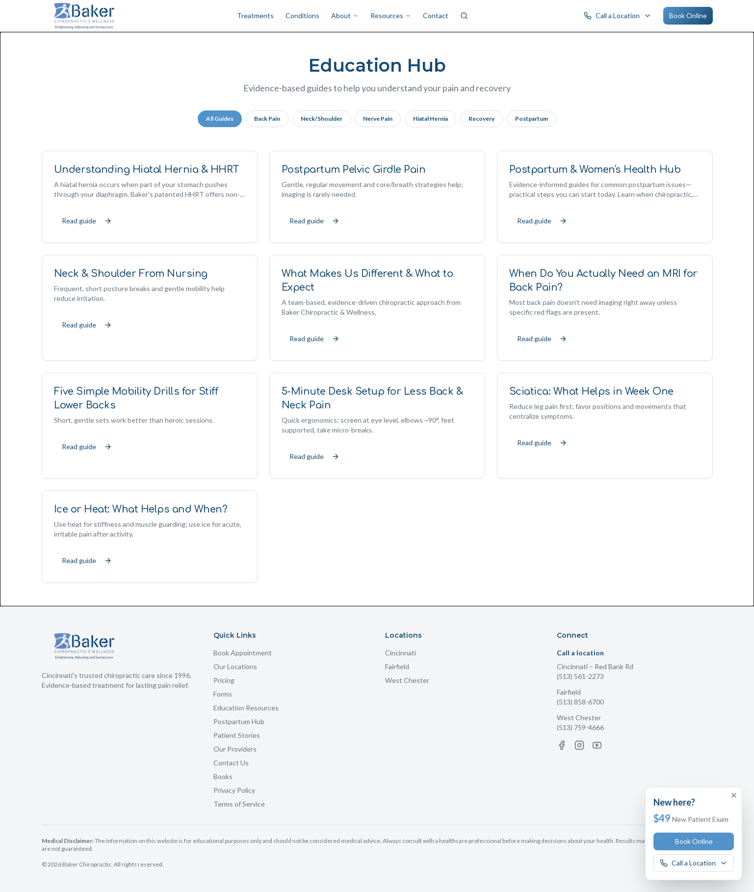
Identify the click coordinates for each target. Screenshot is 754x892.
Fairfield (397, 666)
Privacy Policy (234, 790)
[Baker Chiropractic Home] (85, 15)
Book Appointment (242, 653)
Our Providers (235, 749)
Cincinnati (400, 653)
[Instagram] (579, 745)
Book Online (688, 15)
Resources (390, 15)
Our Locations (235, 666)
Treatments (255, 15)
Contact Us (231, 762)
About (345, 15)
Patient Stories (236, 735)
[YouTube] (597, 745)
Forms (222, 694)
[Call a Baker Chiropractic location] (617, 16)
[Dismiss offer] (734, 795)
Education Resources (246, 707)
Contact (435, 15)
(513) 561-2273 (580, 676)
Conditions (302, 15)
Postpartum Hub (238, 721)
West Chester (407, 680)
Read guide (87, 220)
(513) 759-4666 (580, 727)
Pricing (223, 680)
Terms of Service (239, 804)
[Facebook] (562, 745)
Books (223, 776)
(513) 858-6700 (580, 702)
